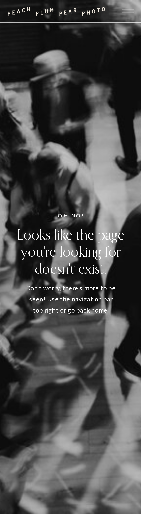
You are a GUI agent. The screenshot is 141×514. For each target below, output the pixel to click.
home (99, 310)
